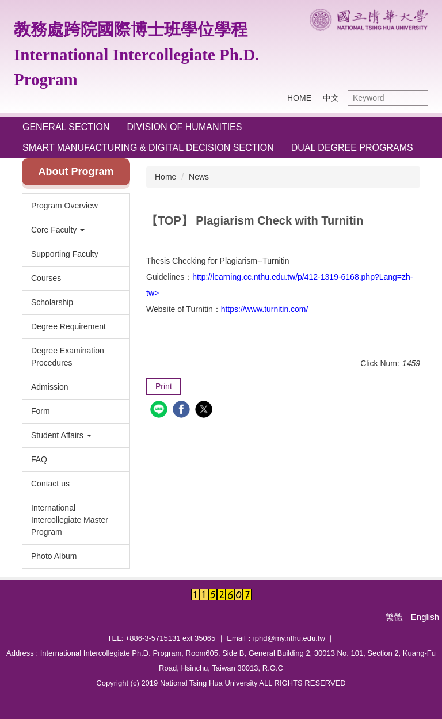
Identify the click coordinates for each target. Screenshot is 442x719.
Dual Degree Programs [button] (352, 148)
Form (40, 411)
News (199, 176)
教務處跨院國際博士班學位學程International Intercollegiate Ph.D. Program (136, 54)
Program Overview (64, 205)
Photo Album (54, 556)
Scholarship (52, 302)
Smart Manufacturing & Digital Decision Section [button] (148, 148)
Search (417, 98)
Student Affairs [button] (61, 435)
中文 (331, 97)
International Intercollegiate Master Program (69, 520)
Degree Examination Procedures (67, 356)
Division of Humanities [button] (184, 127)
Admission (49, 386)
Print (163, 386)
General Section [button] (65, 127)
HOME (299, 97)
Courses (46, 278)
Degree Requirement (68, 326)
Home (165, 176)
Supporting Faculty (64, 253)
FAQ (39, 459)
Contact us (50, 483)
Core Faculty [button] (58, 229)
